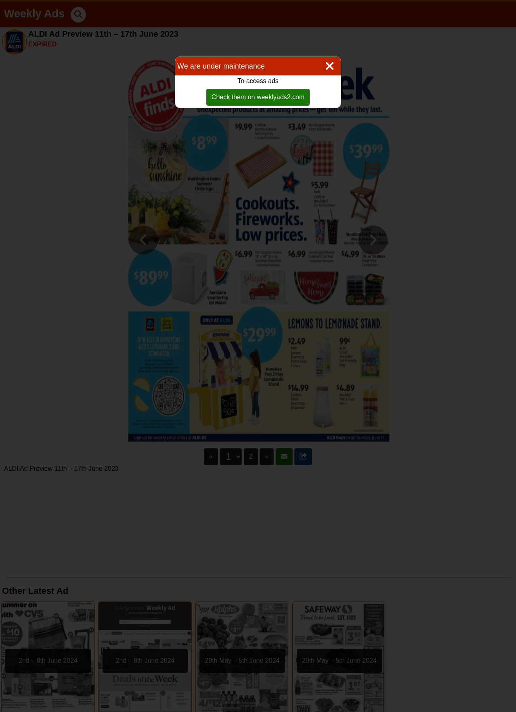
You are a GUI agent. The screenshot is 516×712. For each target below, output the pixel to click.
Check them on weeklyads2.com (258, 97)
